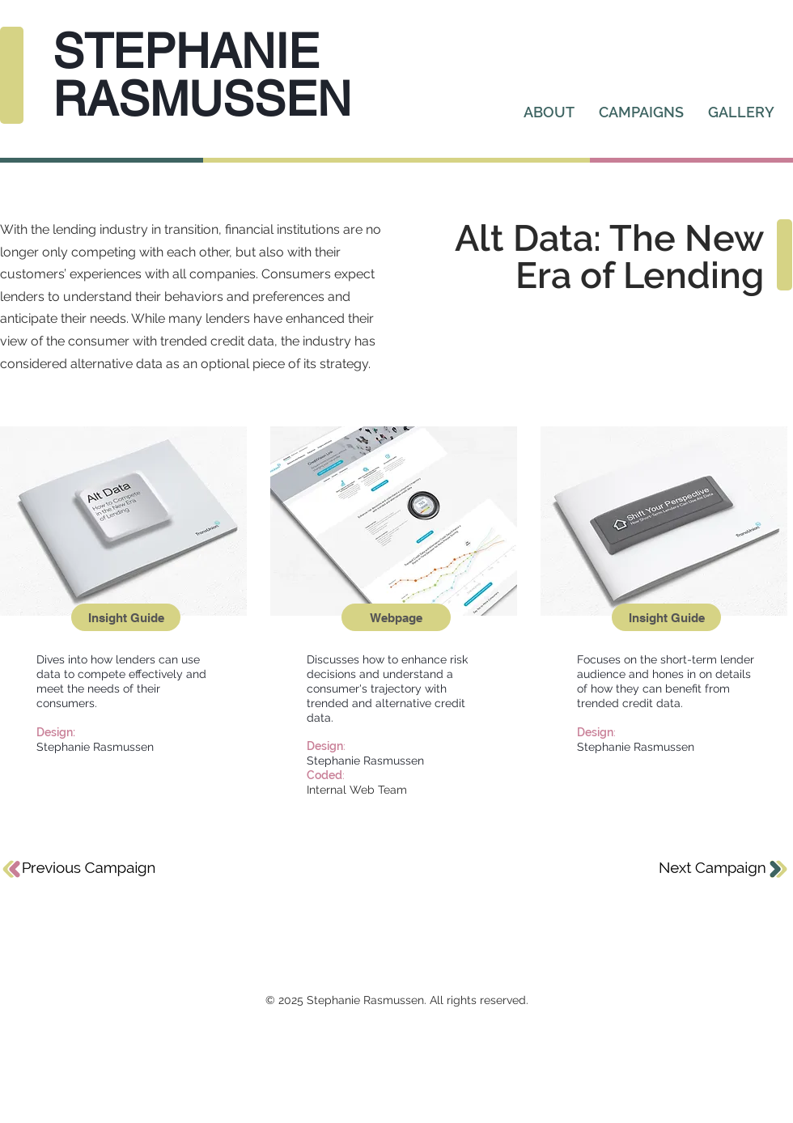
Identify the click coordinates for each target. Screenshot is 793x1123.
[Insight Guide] (125, 617)
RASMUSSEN (202, 98)
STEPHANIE (186, 50)
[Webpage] (396, 617)
